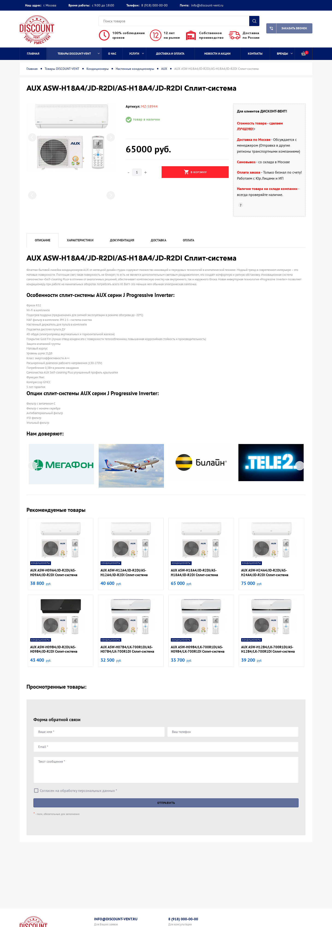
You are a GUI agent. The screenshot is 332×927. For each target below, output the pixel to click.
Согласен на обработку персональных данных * (78, 790)
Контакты (255, 54)
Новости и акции (217, 54)
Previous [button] (32, 137)
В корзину (195, 172)
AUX (164, 69)
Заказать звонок (286, 28)
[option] (71, 137)
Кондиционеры (97, 69)
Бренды (285, 54)
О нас (112, 54)
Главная (33, 54)
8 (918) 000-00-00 (154, 5)
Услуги (136, 54)
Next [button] (110, 137)
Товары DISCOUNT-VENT (79, 54)
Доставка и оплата (170, 54)
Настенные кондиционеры (135, 69)
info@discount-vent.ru (207, 5)
